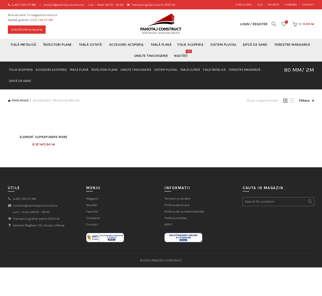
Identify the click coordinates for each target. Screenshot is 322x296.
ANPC (168, 224)
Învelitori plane (57, 45)
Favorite (274, 4)
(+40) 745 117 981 (24, 4)
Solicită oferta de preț (26, 29)
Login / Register (253, 24)
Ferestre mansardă (292, 45)
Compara (290, 4)
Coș (260, 4)
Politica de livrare (176, 205)
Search (309, 201)
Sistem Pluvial (223, 45)
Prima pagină (20, 100)
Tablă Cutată (90, 45)
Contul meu (243, 4)
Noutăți (182, 54)
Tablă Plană (161, 45)
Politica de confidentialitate (184, 211)
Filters (304, 100)
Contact (308, 4)
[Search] (274, 24)
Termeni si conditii (177, 199)
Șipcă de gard (255, 45)
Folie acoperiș (190, 45)
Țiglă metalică (23, 45)
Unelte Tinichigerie (151, 56)
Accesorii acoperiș (126, 45)
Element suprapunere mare (43, 137)
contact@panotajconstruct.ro (63, 4)
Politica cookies (175, 218)
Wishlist (286, 22)
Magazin (92, 199)
